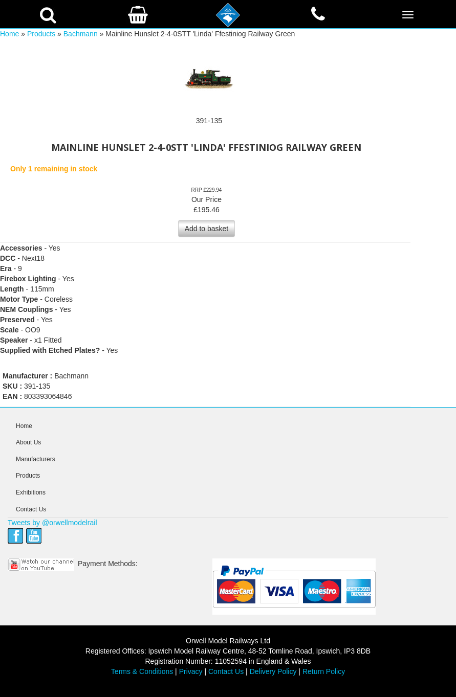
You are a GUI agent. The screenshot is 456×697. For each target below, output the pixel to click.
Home (9, 34)
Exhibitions (31, 492)
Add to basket (207, 228)
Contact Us (31, 509)
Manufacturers (35, 459)
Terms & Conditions (142, 671)
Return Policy (323, 671)
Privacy (191, 671)
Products (41, 34)
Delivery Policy (273, 671)
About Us (28, 442)
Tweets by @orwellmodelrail (52, 523)
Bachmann (80, 34)
